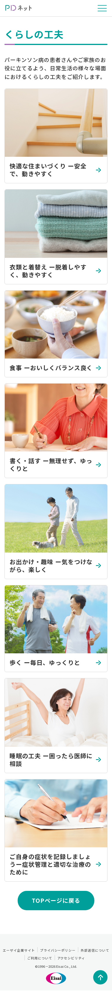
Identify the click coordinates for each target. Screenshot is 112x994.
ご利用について (39, 958)
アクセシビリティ (71, 958)
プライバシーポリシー (58, 950)
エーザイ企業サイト (19, 950)
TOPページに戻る (56, 900)
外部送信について (95, 950)
